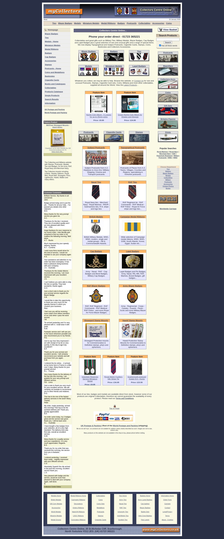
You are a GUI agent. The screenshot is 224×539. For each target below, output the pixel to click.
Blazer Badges (65, 23)
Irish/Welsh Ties (122, 516)
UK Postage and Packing (55, 110)
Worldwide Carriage (168, 209)
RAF (174, 154)
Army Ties (122, 500)
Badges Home (145, 496)
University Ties (123, 512)
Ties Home (123, 496)
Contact (167, 508)
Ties (54, 23)
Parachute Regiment (164, 156)
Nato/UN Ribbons (78, 512)
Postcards (131, 23)
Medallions (100, 508)
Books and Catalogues (55, 84)
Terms (167, 516)
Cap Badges (50, 57)
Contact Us (139, 81)
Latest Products (130, 85)
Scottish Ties (122, 520)
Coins (169, 23)
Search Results (52, 99)
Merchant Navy (165, 154)
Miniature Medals (91, 23)
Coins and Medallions (54, 72)
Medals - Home (51, 41)
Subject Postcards (96, 148)
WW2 (175, 158)
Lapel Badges (132, 251)
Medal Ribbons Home (78, 496)
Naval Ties (96, 182)
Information (50, 103)
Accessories (158, 23)
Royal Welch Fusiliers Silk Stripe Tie (113, 378)
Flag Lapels (145, 520)
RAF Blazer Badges (96, 286)
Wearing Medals (56, 516)
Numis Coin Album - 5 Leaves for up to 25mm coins (98, 116)
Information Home (167, 496)
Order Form (167, 500)
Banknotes (50, 76)
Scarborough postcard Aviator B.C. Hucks (136, 378)
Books (168, 188)
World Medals (56, 512)
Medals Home (56, 496)
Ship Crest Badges (145, 516)
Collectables (144, 23)
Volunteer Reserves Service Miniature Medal (90, 379)
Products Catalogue (54, 92)
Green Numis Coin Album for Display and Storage (130, 116)
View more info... (58, 152)
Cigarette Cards (52, 80)
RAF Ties (132, 182)
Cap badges (145, 504)
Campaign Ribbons (78, 500)
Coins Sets (100, 504)
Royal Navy (173, 152)
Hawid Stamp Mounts (133, 320)
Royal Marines (162, 152)
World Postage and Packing (56, 113)
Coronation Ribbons (78, 520)
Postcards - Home (53, 68)
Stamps (48, 65)
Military (168, 180)
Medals (77, 23)
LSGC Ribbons (78, 516)
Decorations (78, 504)
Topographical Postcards (132, 148)
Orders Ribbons (78, 508)
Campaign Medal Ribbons (132, 217)
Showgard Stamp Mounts (96, 320)
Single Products (52, 95)
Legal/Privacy (167, 512)
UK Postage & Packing (91, 426)
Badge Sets (145, 512)
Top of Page (114, 407)
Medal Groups (56, 520)
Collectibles (168, 178)
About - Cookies (167, 520)
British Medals (96, 217)
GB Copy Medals (56, 504)
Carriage (167, 504)
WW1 (170, 158)
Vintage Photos (168, 186)
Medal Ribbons (108, 23)
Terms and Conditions (125, 398)
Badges (121, 23)
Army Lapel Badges (145, 500)
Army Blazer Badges (132, 286)
